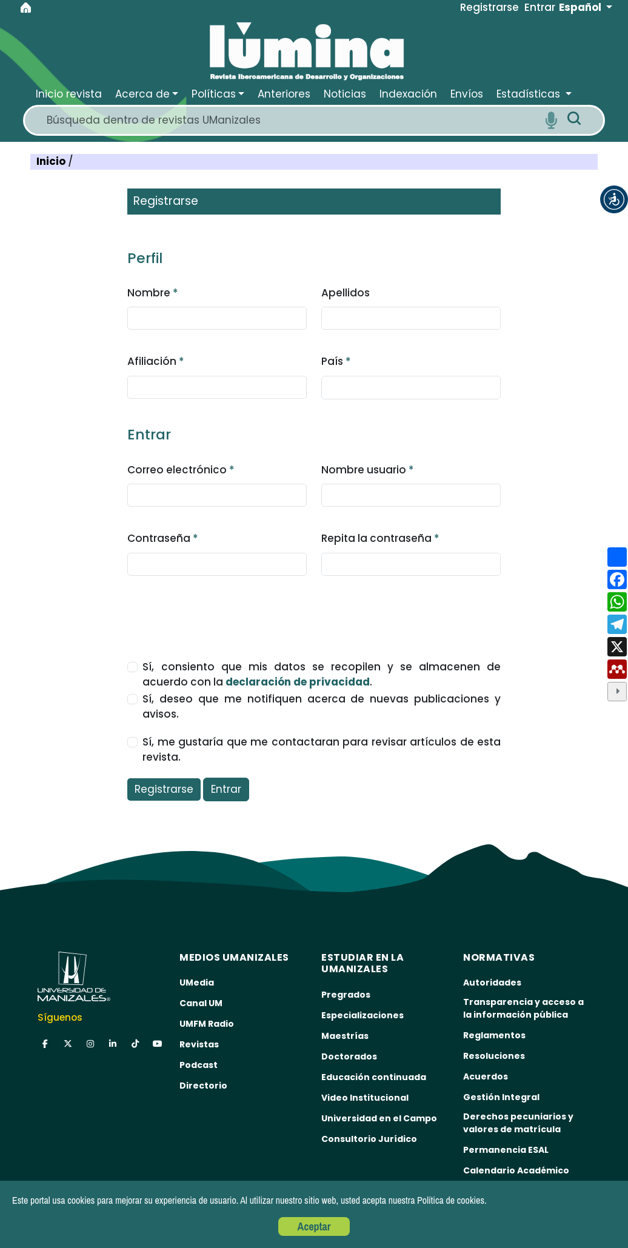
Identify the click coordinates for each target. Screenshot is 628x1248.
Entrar (226, 789)
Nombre (152, 292)
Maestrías (345, 1036)
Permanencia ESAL (506, 1150)
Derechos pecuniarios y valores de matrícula (518, 1122)
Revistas (199, 1044)
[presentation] (219, 611)
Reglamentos (494, 1035)
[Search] (291, 120)
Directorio (203, 1085)
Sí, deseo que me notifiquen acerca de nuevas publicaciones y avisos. (321, 707)
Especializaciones (362, 1015)
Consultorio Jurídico (369, 1139)
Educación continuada (373, 1077)
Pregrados (345, 995)
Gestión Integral (501, 1097)
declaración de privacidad (297, 682)
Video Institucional (365, 1098)
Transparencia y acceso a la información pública (523, 1008)
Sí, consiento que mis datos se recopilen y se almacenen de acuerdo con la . (321, 674)
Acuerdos (485, 1076)
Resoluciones (494, 1056)
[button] (614, 199)
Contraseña (162, 538)
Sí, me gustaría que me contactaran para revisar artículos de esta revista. (321, 750)
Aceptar (314, 1226)
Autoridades (492, 982)
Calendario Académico (516, 1170)
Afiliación (155, 361)
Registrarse (164, 789)
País (336, 361)
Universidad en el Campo (379, 1118)
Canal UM (200, 1003)
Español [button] (581, 7)
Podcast (198, 1065)
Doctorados (349, 1056)
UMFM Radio (206, 1024)
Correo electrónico (181, 469)
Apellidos (345, 292)
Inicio (52, 161)
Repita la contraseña (380, 538)
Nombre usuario (367, 469)
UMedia (196, 982)
